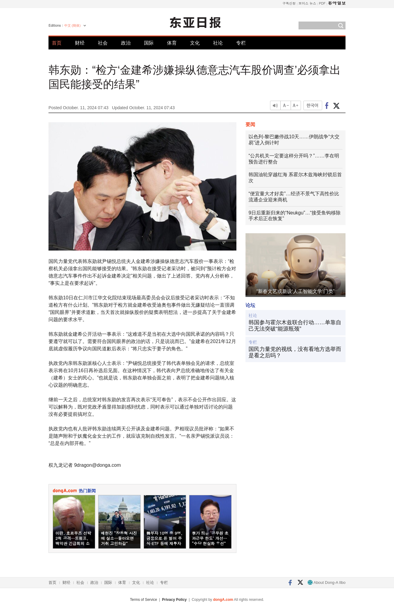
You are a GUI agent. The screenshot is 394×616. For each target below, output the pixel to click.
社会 (103, 42)
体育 (172, 42)
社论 (218, 42)
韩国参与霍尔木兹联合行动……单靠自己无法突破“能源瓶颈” (295, 325)
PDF (322, 3)
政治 (126, 42)
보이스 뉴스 (307, 3)
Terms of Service (143, 599)
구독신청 (289, 3)
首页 (57, 42)
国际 (149, 42)
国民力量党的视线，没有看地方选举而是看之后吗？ (295, 352)
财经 (80, 42)
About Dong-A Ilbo (327, 582)
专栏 (241, 42)
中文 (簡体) (72, 25)
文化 (195, 42)
